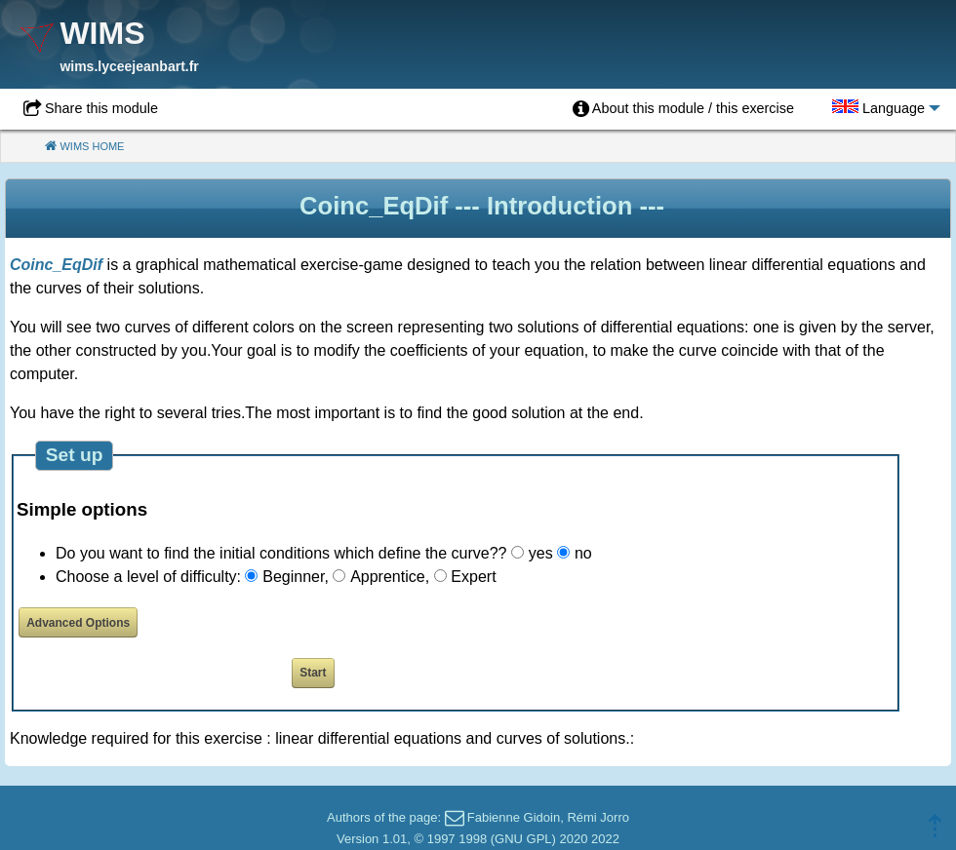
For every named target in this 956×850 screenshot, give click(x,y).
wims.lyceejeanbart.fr (129, 66)
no (583, 553)
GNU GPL (523, 838)
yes (541, 553)
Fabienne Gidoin (513, 817)
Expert (473, 576)
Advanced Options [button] (78, 623)
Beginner (293, 576)
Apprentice (387, 576)
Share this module (101, 108)
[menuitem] (683, 109)
